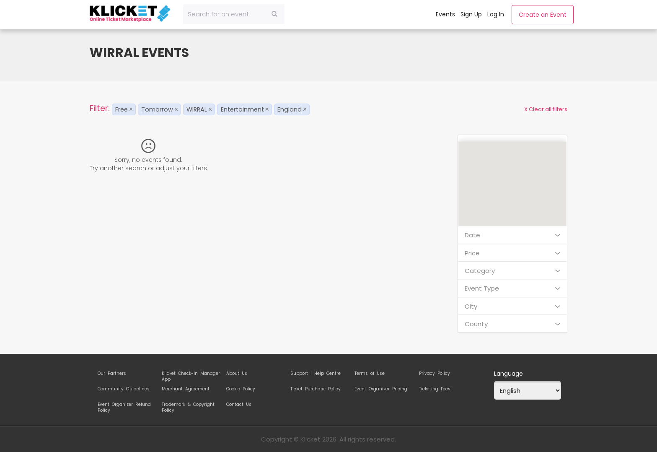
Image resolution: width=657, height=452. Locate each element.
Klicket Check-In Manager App (191, 375)
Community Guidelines (124, 389)
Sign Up (471, 14)
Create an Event (542, 14)
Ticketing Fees (434, 389)
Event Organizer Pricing (380, 389)
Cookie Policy (240, 389)
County (513, 324)
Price (513, 253)
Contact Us (238, 405)
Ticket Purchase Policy (315, 389)
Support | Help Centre (315, 374)
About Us (236, 374)
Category (513, 270)
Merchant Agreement (186, 389)
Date (513, 235)
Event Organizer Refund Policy (124, 406)
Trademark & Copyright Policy (188, 406)
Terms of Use (369, 374)
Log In (495, 14)
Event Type (513, 288)
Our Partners (112, 374)
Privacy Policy (434, 374)
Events (445, 14)
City (513, 306)
